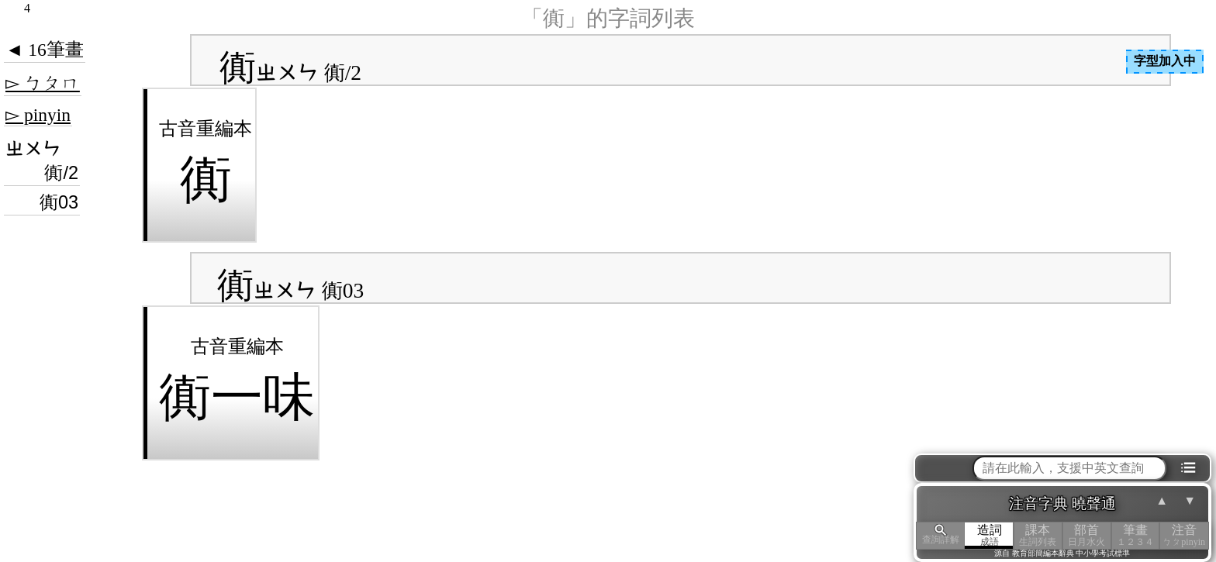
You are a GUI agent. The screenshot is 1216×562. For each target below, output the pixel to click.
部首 (1086, 535)
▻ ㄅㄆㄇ (42, 83)
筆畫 (1135, 535)
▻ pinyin (38, 115)
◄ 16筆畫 (44, 50)
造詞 (989, 535)
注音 (1183, 535)
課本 (1038, 535)
